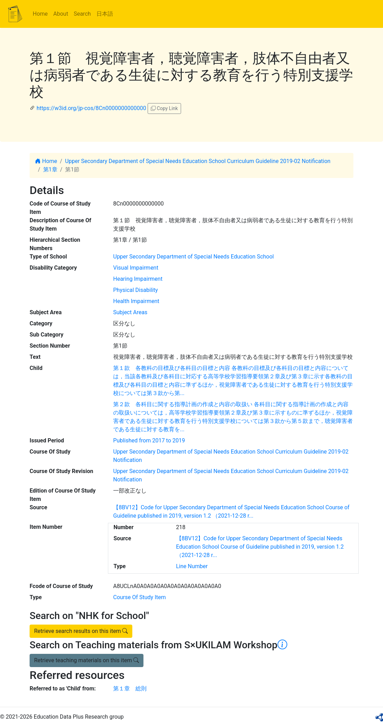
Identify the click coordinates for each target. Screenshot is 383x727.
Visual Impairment (135, 267)
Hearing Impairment (138, 279)
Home (40, 13)
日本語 (104, 13)
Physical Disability (135, 290)
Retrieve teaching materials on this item (86, 660)
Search (82, 13)
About (60, 13)
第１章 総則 (130, 688)
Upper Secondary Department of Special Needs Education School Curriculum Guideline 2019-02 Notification (198, 161)
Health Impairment (136, 301)
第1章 (50, 169)
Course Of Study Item (139, 597)
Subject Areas (130, 312)
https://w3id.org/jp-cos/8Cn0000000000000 (91, 108)
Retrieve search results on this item (81, 631)
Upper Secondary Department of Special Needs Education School (193, 256)
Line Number (192, 566)
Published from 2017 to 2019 (149, 440)
